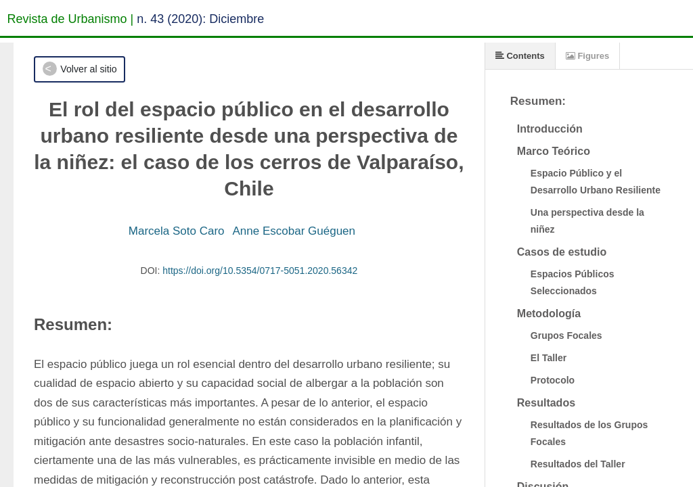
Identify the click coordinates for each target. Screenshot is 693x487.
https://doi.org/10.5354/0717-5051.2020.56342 (259, 270)
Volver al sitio (88, 69)
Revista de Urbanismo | (70, 19)
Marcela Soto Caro (177, 231)
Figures (588, 56)
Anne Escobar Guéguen (294, 231)
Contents (520, 56)
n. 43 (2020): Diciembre (200, 19)
